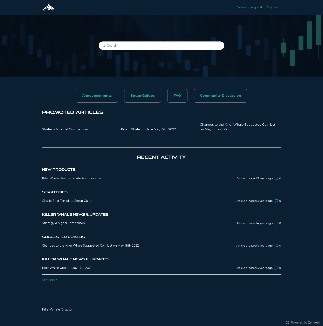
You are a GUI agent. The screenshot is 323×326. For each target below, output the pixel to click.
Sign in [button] (272, 7)
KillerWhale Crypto (57, 309)
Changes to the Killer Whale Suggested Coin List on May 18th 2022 (237, 127)
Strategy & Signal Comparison (65, 129)
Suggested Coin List (64, 237)
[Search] (161, 45)
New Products (59, 169)
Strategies (55, 192)
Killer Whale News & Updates (75, 214)
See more (49, 280)
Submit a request (249, 7)
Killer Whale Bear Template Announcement (73, 178)
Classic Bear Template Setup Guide (67, 201)
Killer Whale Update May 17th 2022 (148, 129)
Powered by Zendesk (305, 322)
